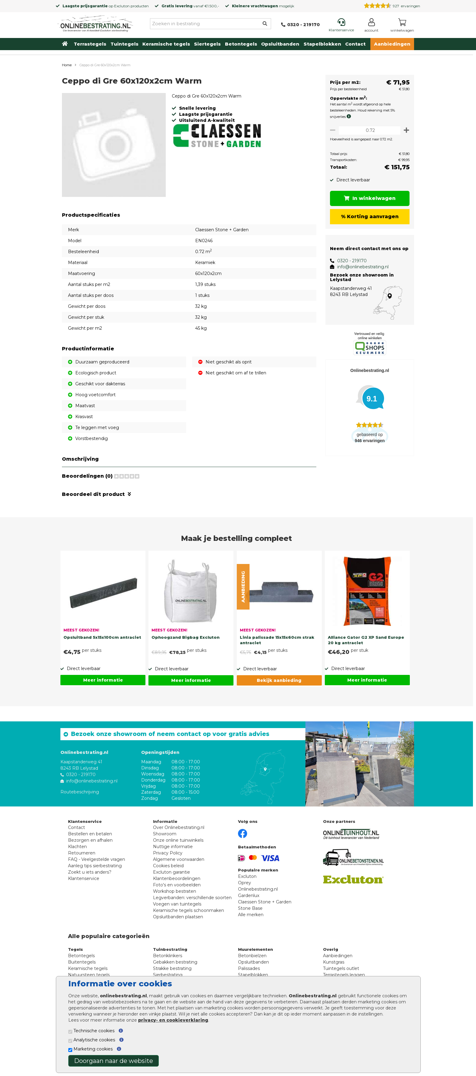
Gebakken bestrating (175, 962)
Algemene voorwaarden (178, 859)
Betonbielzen (252, 955)
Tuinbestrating (170, 949)
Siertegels (207, 44)
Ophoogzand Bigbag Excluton (185, 637)
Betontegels (241, 44)
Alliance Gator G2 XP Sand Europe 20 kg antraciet (366, 640)
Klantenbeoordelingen (176, 878)
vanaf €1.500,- (190, 6)
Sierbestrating (167, 975)
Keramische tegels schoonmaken (188, 910)
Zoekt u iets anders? (89, 872)
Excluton (122, 6)
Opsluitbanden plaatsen (178, 917)
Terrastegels (90, 44)
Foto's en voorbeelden (177, 885)
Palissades (249, 968)
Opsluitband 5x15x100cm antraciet (102, 637)
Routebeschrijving (79, 791)
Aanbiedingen (392, 44)
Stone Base (250, 908)
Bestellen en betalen (90, 834)
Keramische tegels (166, 44)
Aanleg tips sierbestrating (95, 865)
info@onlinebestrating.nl (360, 267)
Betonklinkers (167, 955)
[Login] (371, 26)
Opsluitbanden (280, 44)
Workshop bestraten (174, 891)
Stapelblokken (322, 44)
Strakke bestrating (172, 968)
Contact (355, 44)
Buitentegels (82, 962)
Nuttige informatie (173, 846)
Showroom (164, 834)
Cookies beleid (168, 865)
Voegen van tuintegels (177, 904)
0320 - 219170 (349, 260)
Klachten (77, 846)
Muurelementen (255, 949)
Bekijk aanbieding (279, 680)
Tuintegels (124, 44)
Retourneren (81, 853)
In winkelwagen (368, 198)
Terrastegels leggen (344, 975)
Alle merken (251, 914)
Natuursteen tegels (89, 975)
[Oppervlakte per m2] (368, 130)
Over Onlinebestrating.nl (178, 827)
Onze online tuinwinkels (178, 840)
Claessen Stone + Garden (264, 902)
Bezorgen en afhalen (90, 840)
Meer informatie (103, 680)
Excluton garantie (171, 872)
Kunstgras (333, 962)
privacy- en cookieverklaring (173, 1020)
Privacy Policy (167, 853)
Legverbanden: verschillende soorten (192, 897)
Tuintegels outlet (341, 968)
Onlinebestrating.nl (258, 889)
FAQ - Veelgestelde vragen (96, 859)
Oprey (244, 882)
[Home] (95, 22)
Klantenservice (83, 878)
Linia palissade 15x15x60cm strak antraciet (277, 640)
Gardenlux (248, 895)
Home (67, 65)
